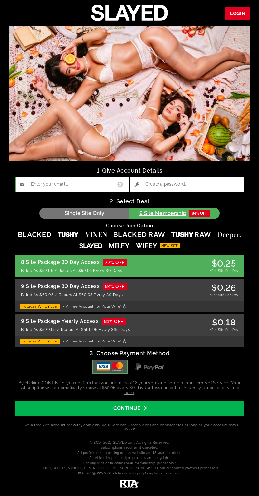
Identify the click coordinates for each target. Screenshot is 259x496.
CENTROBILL (94, 468)
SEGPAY (59, 468)
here (129, 392)
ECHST (112, 468)
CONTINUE (130, 408)
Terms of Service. (211, 382)
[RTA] (129, 492)
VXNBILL (75, 468)
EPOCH (45, 468)
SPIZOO (152, 468)
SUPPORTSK (130, 468)
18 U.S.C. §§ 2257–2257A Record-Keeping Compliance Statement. (129, 473)
